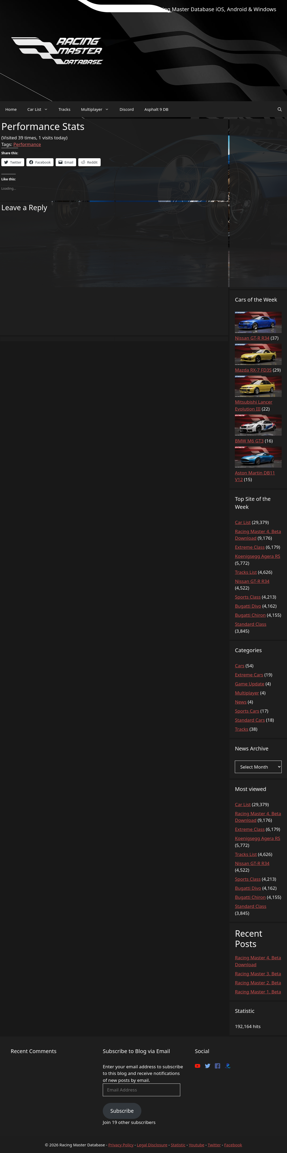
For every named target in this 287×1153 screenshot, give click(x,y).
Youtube (196, 1144)
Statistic (178, 1144)
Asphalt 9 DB (157, 109)
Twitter (214, 1144)
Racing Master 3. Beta (258, 974)
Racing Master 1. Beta (258, 992)
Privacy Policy (121, 1144)
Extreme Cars (249, 675)
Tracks (64, 109)
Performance (27, 144)
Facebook (233, 1144)
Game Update (249, 684)
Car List (40, 109)
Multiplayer (97, 109)
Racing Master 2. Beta (258, 983)
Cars (239, 666)
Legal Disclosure (152, 1144)
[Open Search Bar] (279, 109)
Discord (127, 109)
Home (11, 109)
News (241, 702)
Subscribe (122, 1110)
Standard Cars (250, 720)
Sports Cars (247, 711)
